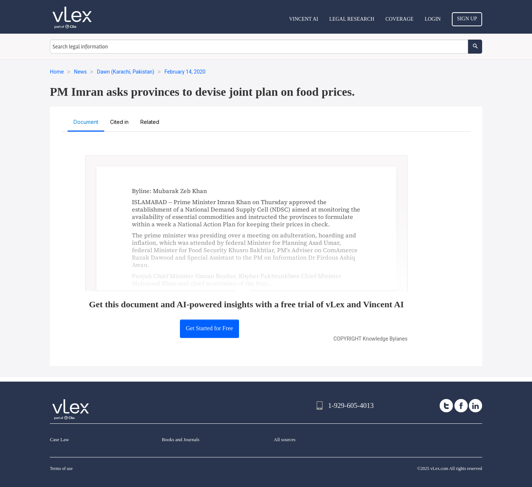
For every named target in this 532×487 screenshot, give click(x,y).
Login (432, 19)
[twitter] (446, 405)
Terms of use (61, 468)
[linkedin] (475, 405)
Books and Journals (181, 439)
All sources (285, 439)
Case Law (59, 439)
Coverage (399, 19)
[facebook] (461, 405)
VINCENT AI (303, 19)
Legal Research (351, 19)
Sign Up (467, 18)
